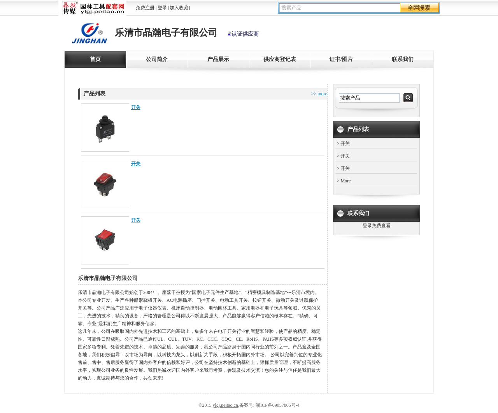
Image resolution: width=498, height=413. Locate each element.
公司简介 (157, 59)
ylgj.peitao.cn (225, 405)
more (321, 93)
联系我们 (403, 59)
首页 (95, 59)
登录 (162, 7)
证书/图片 (341, 59)
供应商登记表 (279, 59)
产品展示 (218, 59)
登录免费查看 (377, 225)
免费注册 (145, 7)
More (345, 181)
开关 (135, 107)
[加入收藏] (179, 7)
